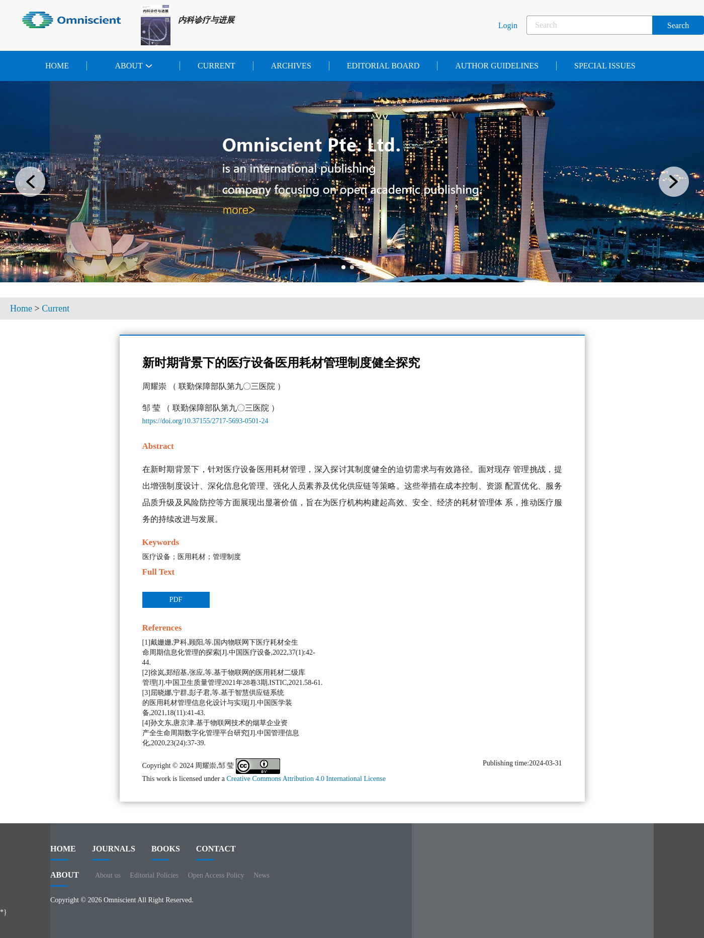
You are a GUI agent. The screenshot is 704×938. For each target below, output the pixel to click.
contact (216, 852)
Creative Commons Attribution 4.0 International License (306, 779)
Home (57, 65)
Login (507, 25)
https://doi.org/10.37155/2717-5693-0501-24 (205, 421)
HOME (63, 852)
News (261, 875)
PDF (176, 599)
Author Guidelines (497, 65)
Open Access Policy (216, 875)
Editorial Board (383, 65)
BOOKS (165, 852)
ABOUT (64, 879)
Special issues (605, 65)
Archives (291, 65)
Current (216, 65)
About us (108, 875)
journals (113, 852)
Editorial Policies (154, 875)
